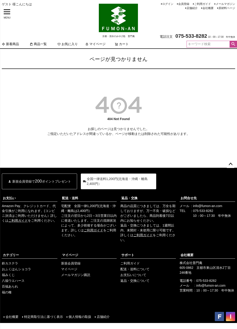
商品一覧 (38, 44)
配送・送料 (70, 198)
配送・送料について (135, 269)
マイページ (95, 44)
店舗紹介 (192, 8)
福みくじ (8, 275)
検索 (233, 44)
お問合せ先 (189, 198)
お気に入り (67, 44)
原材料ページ (226, 8)
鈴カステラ (10, 263)
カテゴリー (11, 255)
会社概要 (208, 8)
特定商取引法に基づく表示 (43, 317)
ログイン (167, 4)
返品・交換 (129, 198)
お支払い (9, 198)
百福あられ (10, 286)
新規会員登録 (71, 263)
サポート (127, 255)
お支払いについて (133, 275)
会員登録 (183, 4)
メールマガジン (225, 4)
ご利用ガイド (202, 4)
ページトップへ (230, 164)
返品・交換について (135, 280)
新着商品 (10, 44)
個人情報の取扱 (80, 317)
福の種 (7, 292)
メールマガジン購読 (75, 275)
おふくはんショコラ (16, 269)
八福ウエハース (13, 280)
